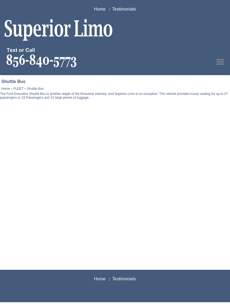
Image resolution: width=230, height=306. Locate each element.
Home (100, 9)
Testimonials (124, 9)
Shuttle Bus (35, 89)
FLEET (19, 89)
